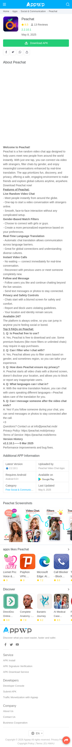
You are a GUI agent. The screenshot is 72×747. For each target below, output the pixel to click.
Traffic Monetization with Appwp (20, 697)
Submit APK (9, 691)
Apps (14, 11)
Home (6, 11)
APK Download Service (16, 671)
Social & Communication (33, 11)
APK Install (9, 660)
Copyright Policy (25, 743)
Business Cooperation (15, 722)
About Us (8, 711)
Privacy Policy (58, 739)
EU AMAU (49, 743)
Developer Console (13, 685)
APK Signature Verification (17, 666)
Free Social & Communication (21, 489)
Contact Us (9, 716)
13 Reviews (40, 24)
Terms (39, 743)
